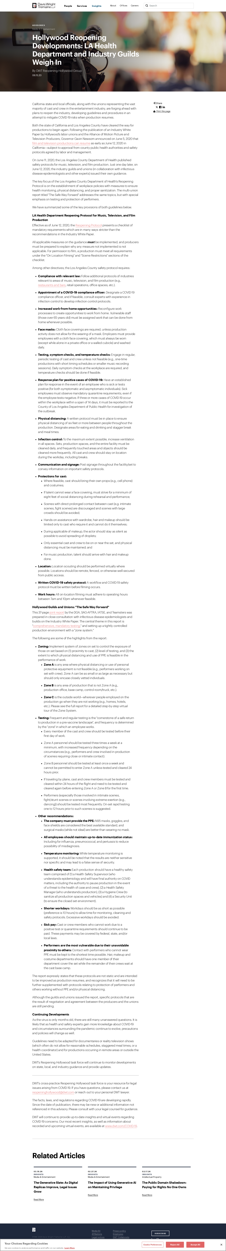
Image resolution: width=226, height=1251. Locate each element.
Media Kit (96, 1231)
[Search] (146, 6)
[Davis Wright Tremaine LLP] (43, 6)
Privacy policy (119, 1231)
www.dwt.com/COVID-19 (121, 1126)
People (68, 5)
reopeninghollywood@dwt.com (53, 1092)
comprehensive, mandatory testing (56, 625)
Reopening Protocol (89, 225)
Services (82, 5)
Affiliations (97, 1234)
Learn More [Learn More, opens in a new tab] (69, 1248)
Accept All (195, 1244)
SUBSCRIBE (160, 1233)
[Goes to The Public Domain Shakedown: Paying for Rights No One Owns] (147, 1195)
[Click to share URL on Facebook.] (160, 107)
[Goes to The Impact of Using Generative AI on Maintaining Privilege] (93, 1195)
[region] (113, 1245)
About (113, 6)
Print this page (163, 111)
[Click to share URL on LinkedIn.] (164, 107)
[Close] (221, 1244)
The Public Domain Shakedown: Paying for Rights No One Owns (164, 1185)
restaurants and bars (52, 285)
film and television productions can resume (61, 143)
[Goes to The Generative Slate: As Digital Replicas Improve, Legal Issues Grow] (39, 1199)
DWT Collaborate (121, 1237)
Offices (123, 6)
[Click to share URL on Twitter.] (157, 107)
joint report (57, 612)
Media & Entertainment (43, 29)
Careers (135, 6)
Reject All (174, 1244)
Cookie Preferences (152, 1244)
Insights (96, 5)
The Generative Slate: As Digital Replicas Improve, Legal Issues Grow (56, 1187)
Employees (118, 1234)
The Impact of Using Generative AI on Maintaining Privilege (112, 1185)
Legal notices (98, 1237)
